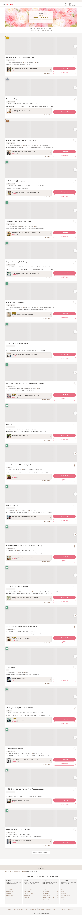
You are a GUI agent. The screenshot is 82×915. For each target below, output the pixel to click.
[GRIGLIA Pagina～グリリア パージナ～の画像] (41, 818)
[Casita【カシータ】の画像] (41, 413)
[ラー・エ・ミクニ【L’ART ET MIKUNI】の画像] (41, 575)
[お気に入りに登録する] (74, 57)
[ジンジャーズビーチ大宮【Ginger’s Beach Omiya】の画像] (41, 615)
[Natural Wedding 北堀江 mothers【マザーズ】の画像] (41, 46)
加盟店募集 (48, 909)
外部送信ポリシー (33, 909)
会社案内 (9, 909)
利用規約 (14, 909)
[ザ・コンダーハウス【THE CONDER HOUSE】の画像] (41, 696)
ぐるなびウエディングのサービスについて (59, 909)
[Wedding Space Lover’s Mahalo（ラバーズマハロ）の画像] (41, 129)
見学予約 (64, 72)
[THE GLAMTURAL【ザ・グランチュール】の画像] (41, 210)
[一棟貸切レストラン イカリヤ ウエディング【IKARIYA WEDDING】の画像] (41, 778)
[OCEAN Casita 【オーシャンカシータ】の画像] (41, 169)
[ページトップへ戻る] (41, 867)
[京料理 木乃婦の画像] (41, 656)
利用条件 (18, 909)
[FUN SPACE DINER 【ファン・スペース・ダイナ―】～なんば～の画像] (41, 534)
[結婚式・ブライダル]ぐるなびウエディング (12, 871)
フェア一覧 (64, 68)
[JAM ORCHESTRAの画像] (41, 494)
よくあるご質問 (71, 909)
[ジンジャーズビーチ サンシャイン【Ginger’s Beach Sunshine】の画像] (41, 372)
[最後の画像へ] (75, 46)
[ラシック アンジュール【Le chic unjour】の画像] (41, 453)
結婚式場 (23, 871)
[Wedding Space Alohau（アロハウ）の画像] (41, 291)
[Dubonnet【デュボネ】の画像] (41, 87)
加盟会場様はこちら (41, 909)
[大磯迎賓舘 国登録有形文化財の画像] (41, 737)
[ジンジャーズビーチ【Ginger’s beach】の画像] (41, 332)
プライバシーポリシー (25, 909)
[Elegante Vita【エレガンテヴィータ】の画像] (41, 250)
